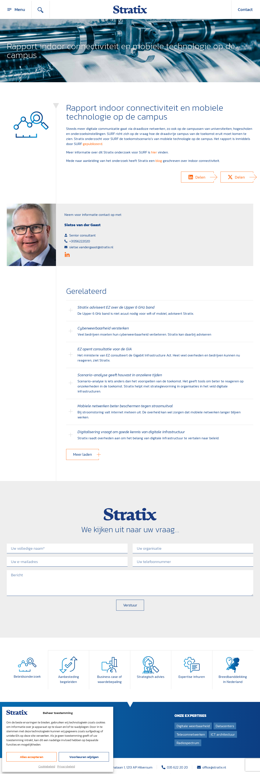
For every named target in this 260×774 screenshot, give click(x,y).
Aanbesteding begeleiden (68, 669)
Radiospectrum (188, 732)
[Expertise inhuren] (191, 654)
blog (158, 160)
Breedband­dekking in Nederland (233, 669)
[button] (197, 177)
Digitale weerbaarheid (193, 715)
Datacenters (225, 715)
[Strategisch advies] (150, 654)
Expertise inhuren (191, 666)
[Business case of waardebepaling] (109, 654)
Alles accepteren (31, 756)
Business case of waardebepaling (109, 669)
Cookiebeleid (46, 766)
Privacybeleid (66, 766)
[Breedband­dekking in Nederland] (232, 654)
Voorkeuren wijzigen (84, 756)
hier (154, 152)
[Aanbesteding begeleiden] (68, 654)
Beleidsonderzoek (27, 666)
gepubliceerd (92, 143)
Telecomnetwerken (191, 724)
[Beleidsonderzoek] (27, 654)
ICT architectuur (223, 724)
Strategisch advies (150, 666)
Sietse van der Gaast (82, 225)
